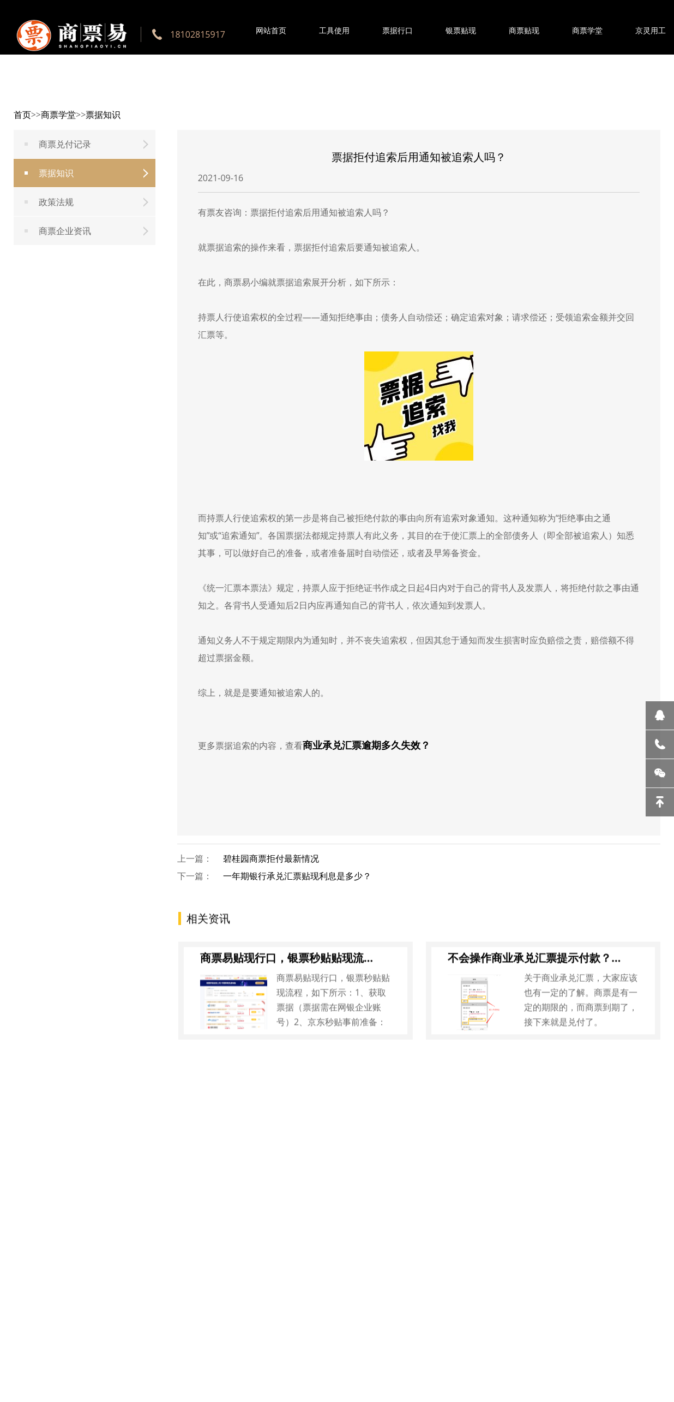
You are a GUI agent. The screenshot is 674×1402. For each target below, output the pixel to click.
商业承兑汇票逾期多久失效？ (366, 744)
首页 (22, 115)
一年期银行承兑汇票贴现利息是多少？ (297, 876)
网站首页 (271, 30)
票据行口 (397, 30)
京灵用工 (650, 30)
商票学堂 (587, 30)
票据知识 (103, 115)
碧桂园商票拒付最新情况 (271, 858)
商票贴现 (524, 30)
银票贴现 (461, 30)
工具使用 (334, 30)
